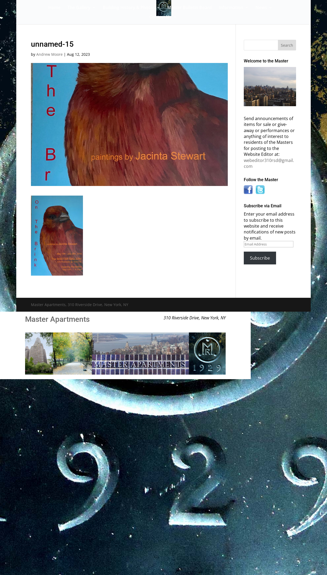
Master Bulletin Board (189, 8)
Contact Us (160, 17)
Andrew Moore (49, 54)
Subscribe (260, 258)
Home (54, 8)
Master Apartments (57, 319)
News (261, 8)
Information (231, 8)
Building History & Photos (129, 8)
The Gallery (78, 8)
